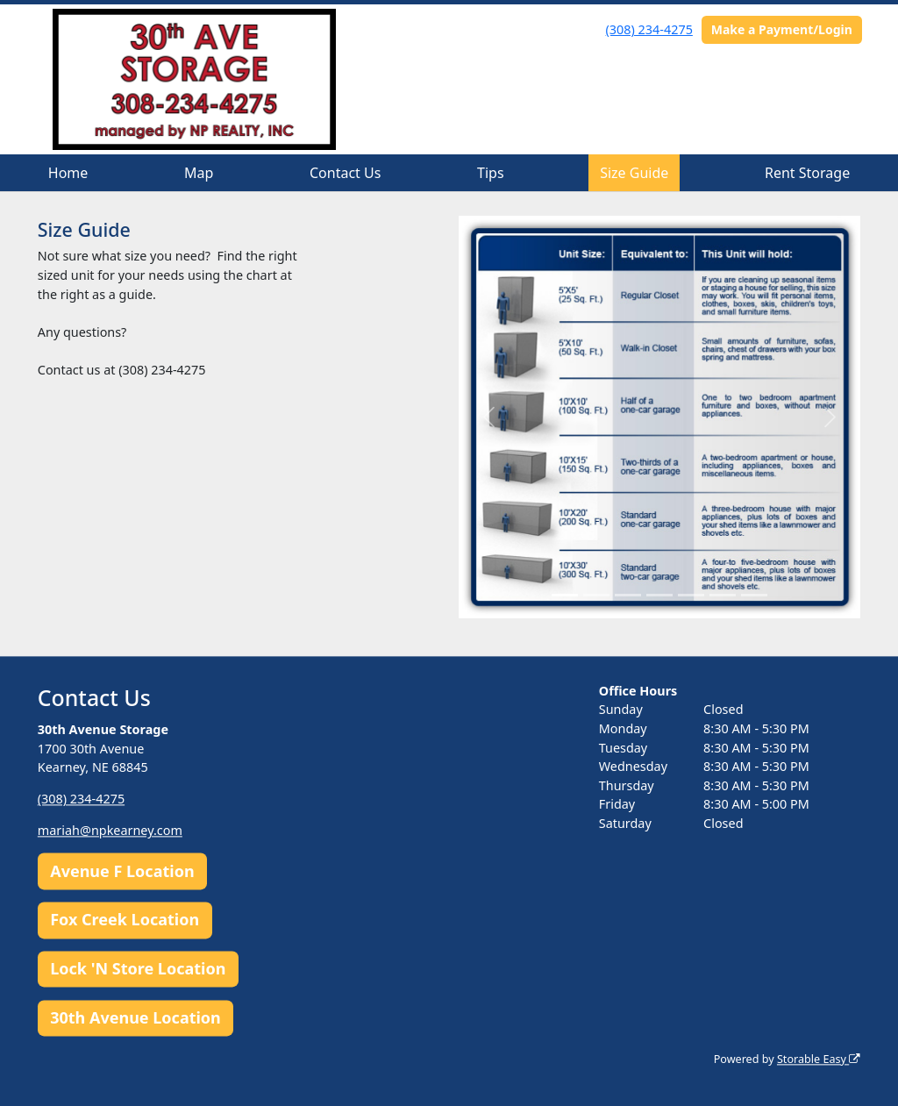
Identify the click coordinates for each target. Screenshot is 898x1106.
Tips (490, 172)
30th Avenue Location (135, 1017)
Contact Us (345, 172)
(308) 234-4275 (649, 29)
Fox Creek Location (124, 920)
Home (68, 172)
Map (198, 172)
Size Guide (634, 172)
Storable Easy (818, 1059)
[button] (489, 416)
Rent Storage (807, 172)
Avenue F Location (122, 870)
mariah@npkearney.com (110, 831)
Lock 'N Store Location (137, 969)
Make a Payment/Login (781, 29)
